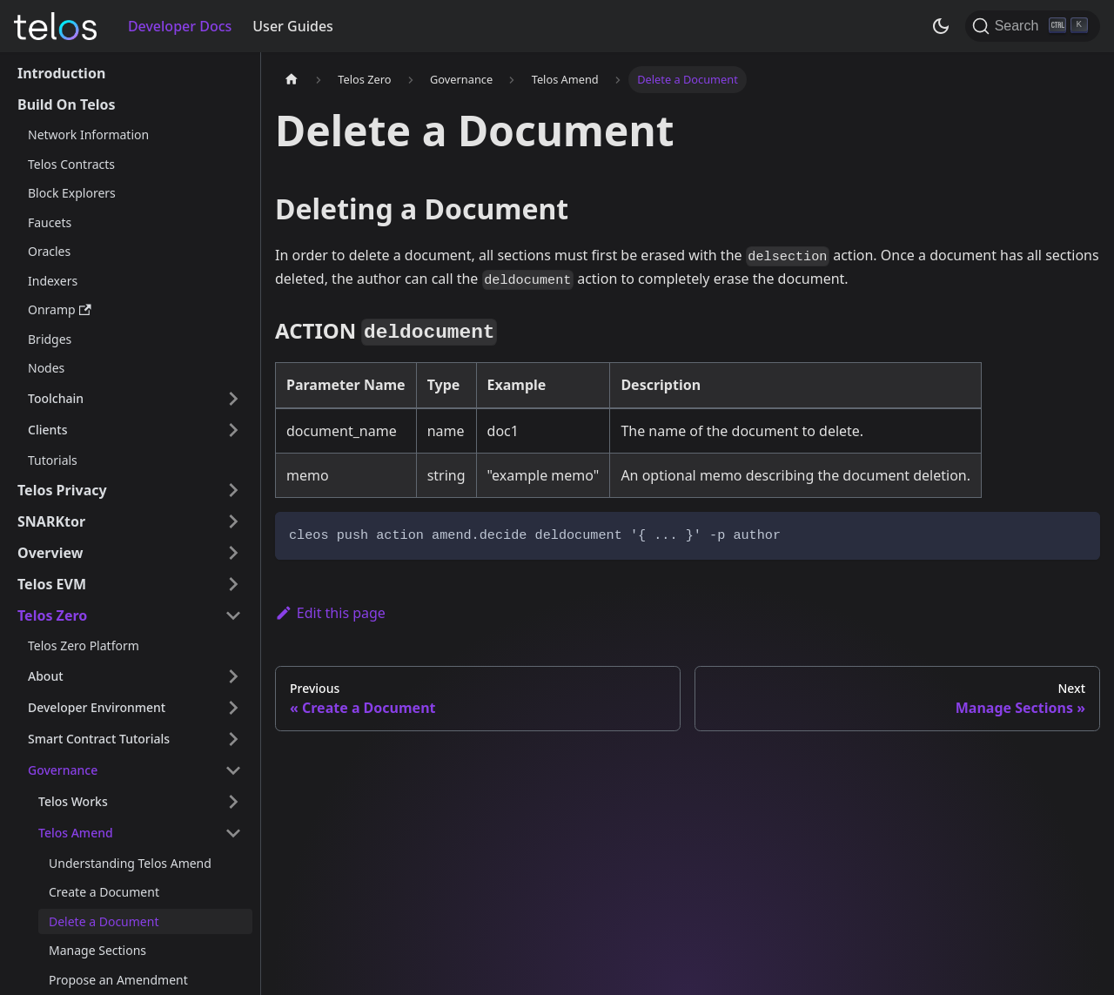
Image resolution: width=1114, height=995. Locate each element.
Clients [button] (47, 429)
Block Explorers (72, 193)
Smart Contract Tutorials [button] (99, 738)
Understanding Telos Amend (130, 863)
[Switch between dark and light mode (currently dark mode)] (941, 26)
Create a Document (104, 892)
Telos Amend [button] (75, 832)
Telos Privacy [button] (62, 490)
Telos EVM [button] (51, 584)
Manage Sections (97, 950)
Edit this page (330, 612)
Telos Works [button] (73, 801)
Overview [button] (50, 552)
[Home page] (291, 79)
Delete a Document (103, 921)
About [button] (46, 676)
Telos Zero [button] (52, 615)
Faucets (49, 222)
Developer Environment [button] (96, 707)
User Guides (292, 26)
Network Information (88, 134)
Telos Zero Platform (83, 645)
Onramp (59, 309)
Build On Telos (66, 104)
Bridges (49, 339)
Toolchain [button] (56, 398)
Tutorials (52, 460)
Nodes (46, 368)
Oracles (49, 251)
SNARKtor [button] (51, 521)
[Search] (1032, 26)
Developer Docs (180, 26)
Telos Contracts (71, 164)
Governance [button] (62, 770)
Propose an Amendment (118, 979)
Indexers (52, 280)
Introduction (61, 73)
